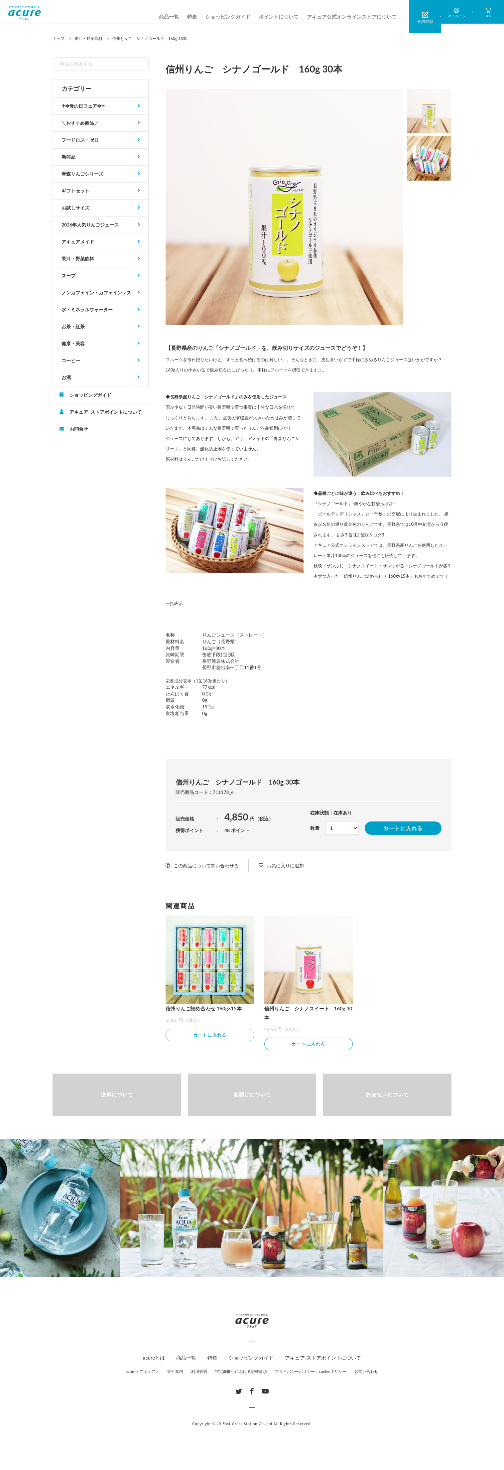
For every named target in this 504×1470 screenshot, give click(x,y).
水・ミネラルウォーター (87, 309)
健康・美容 (73, 343)
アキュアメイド (78, 241)
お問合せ (78, 428)
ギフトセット (75, 191)
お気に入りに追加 (285, 865)
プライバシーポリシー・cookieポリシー (310, 1372)
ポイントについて (279, 17)
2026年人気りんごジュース (90, 224)
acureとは (154, 1358)
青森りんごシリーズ (82, 174)
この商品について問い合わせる (206, 865)
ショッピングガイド (227, 17)
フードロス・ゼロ (80, 140)
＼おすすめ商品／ (80, 123)
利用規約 (199, 1372)
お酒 (66, 377)
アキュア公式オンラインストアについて (352, 17)
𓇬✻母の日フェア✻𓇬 (83, 106)
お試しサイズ (75, 208)
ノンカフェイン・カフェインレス (96, 292)
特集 (192, 17)
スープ (68, 275)
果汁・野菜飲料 (78, 258)
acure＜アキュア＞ (142, 1372)
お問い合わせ (366, 1372)
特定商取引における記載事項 (241, 1372)
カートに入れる (403, 828)
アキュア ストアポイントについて (105, 411)
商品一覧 (169, 17)
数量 (314, 828)
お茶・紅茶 (73, 326)
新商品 (68, 157)
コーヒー (71, 360)
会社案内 (175, 1372)
